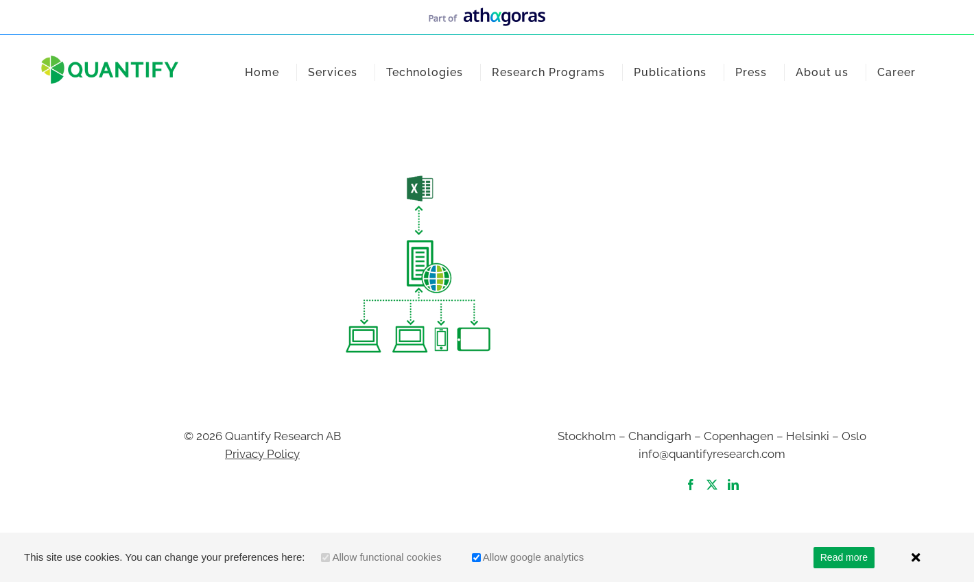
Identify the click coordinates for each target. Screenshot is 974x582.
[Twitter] (711, 484)
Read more (844, 557)
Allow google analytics (533, 557)
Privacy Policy (262, 454)
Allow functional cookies (386, 557)
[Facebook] (690, 484)
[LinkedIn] (733, 484)
